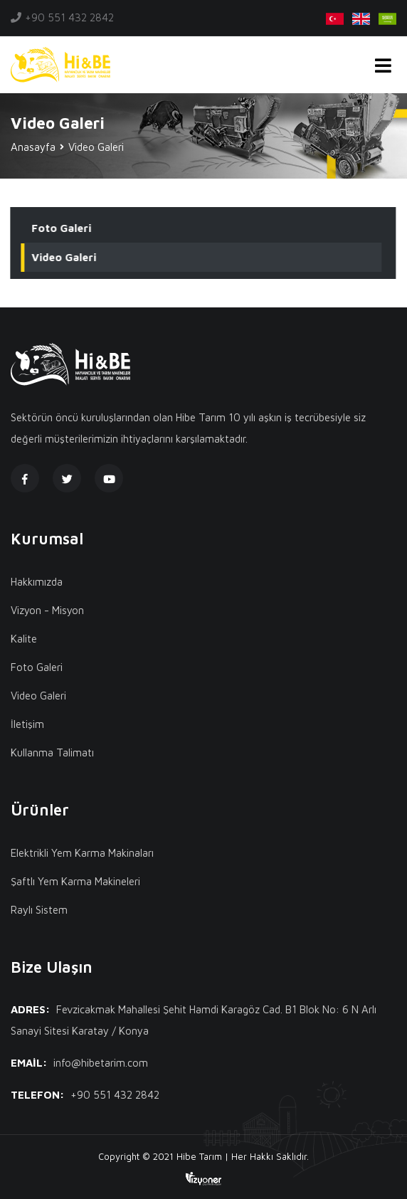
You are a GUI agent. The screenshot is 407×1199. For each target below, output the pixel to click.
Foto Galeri (61, 228)
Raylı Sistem (39, 910)
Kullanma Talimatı (52, 752)
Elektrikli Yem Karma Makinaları (82, 853)
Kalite (24, 639)
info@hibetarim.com (100, 1063)
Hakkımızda (37, 582)
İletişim (27, 724)
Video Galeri (63, 257)
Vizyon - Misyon (47, 610)
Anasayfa (33, 147)
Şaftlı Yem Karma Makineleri (75, 881)
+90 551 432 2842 (69, 17)
